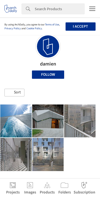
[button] (14, 92)
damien (48, 64)
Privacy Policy (12, 28)
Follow (48, 74)
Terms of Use (52, 25)
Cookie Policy (34, 28)
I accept (80, 26)
